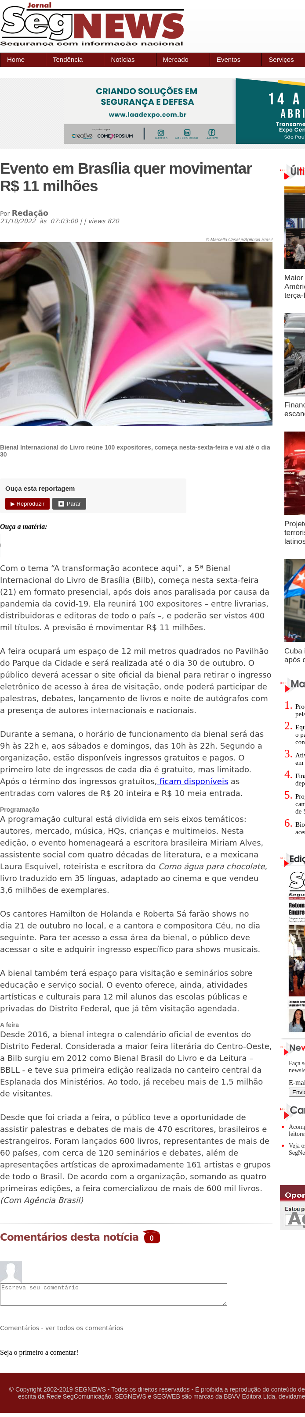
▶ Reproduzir (27, 503)
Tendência (68, 59)
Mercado (176, 59)
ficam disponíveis (192, 781)
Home (16, 59)
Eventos (228, 59)
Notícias (122, 59)
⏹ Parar (69, 503)
